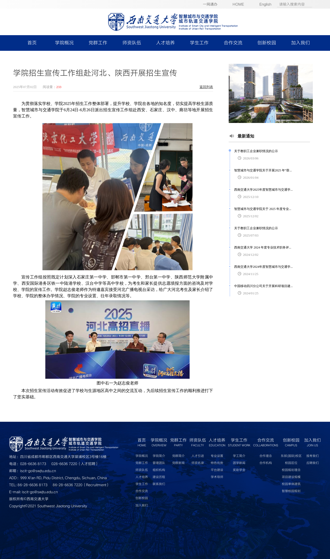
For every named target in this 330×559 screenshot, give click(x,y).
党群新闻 (178, 463)
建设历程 (159, 477)
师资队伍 (131, 43)
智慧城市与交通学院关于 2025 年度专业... (262, 209)
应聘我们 (312, 463)
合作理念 (265, 456)
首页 (32, 43)
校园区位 (291, 463)
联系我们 (159, 484)
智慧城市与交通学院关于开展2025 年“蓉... (263, 170)
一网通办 (210, 4)
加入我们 (300, 43)
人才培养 (165, 43)
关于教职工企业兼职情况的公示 (256, 151)
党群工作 (98, 43)
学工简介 (239, 456)
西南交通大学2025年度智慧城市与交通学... (263, 189)
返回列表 (206, 87)
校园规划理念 (291, 470)
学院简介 (159, 456)
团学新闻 (239, 463)
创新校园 (266, 43)
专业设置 (217, 456)
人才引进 (197, 456)
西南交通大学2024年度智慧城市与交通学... (263, 267)
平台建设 (217, 470)
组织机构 (159, 470)
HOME (238, 4)
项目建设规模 (291, 477)
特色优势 (217, 463)
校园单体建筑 (291, 484)
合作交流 (233, 43)
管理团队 (159, 463)
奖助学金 (239, 470)
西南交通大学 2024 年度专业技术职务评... (262, 247)
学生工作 (199, 43)
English (265, 4)
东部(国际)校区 (291, 456)
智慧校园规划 (291, 491)
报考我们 (312, 456)
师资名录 (197, 463)
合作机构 (265, 463)
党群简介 (178, 456)
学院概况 (64, 43)
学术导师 (217, 477)
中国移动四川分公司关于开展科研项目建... (263, 286)
